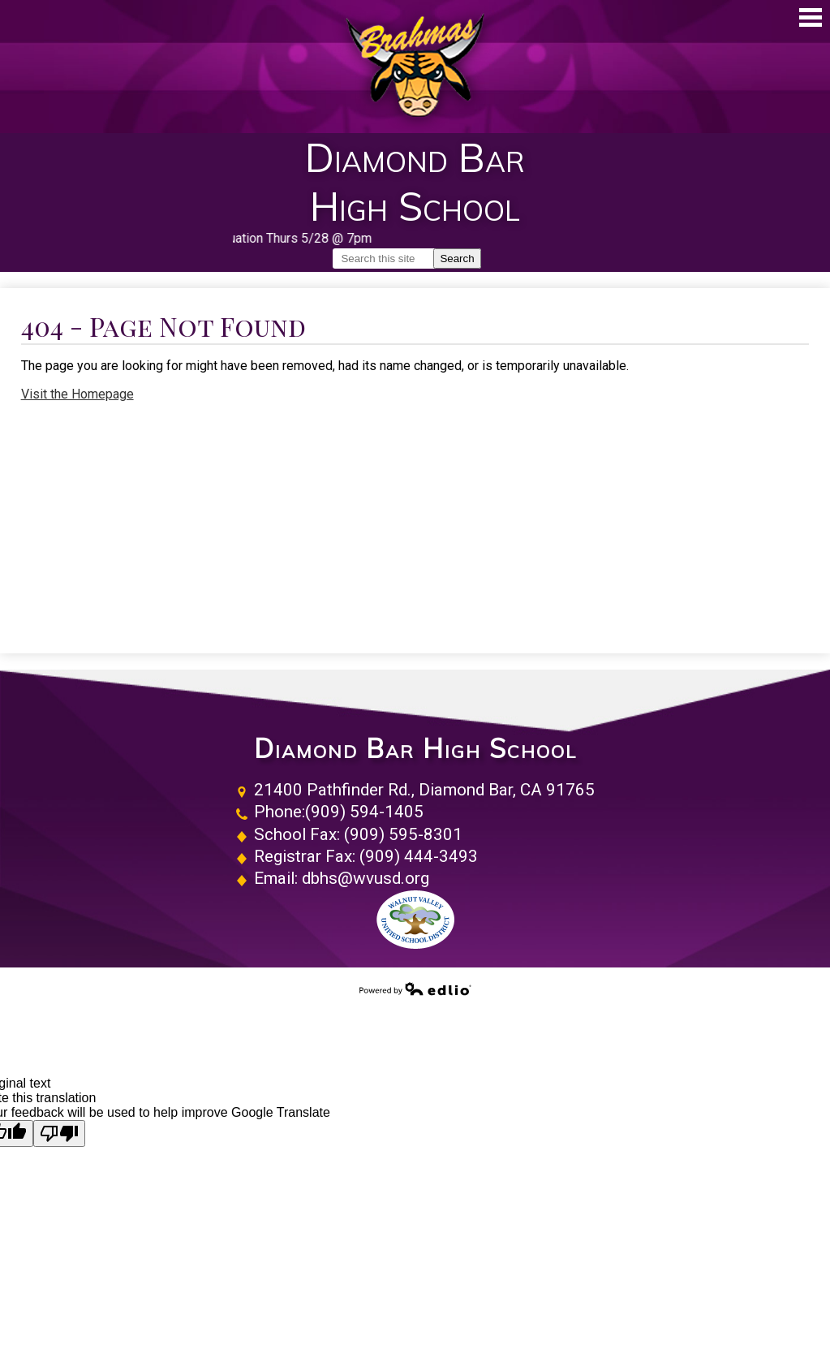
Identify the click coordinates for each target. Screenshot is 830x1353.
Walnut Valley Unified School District (415, 919)
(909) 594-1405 (364, 811)
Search (457, 258)
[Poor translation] (59, 1133)
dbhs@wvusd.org (365, 878)
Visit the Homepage (77, 394)
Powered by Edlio (415, 988)
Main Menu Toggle (810, 17)
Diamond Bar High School (415, 749)
